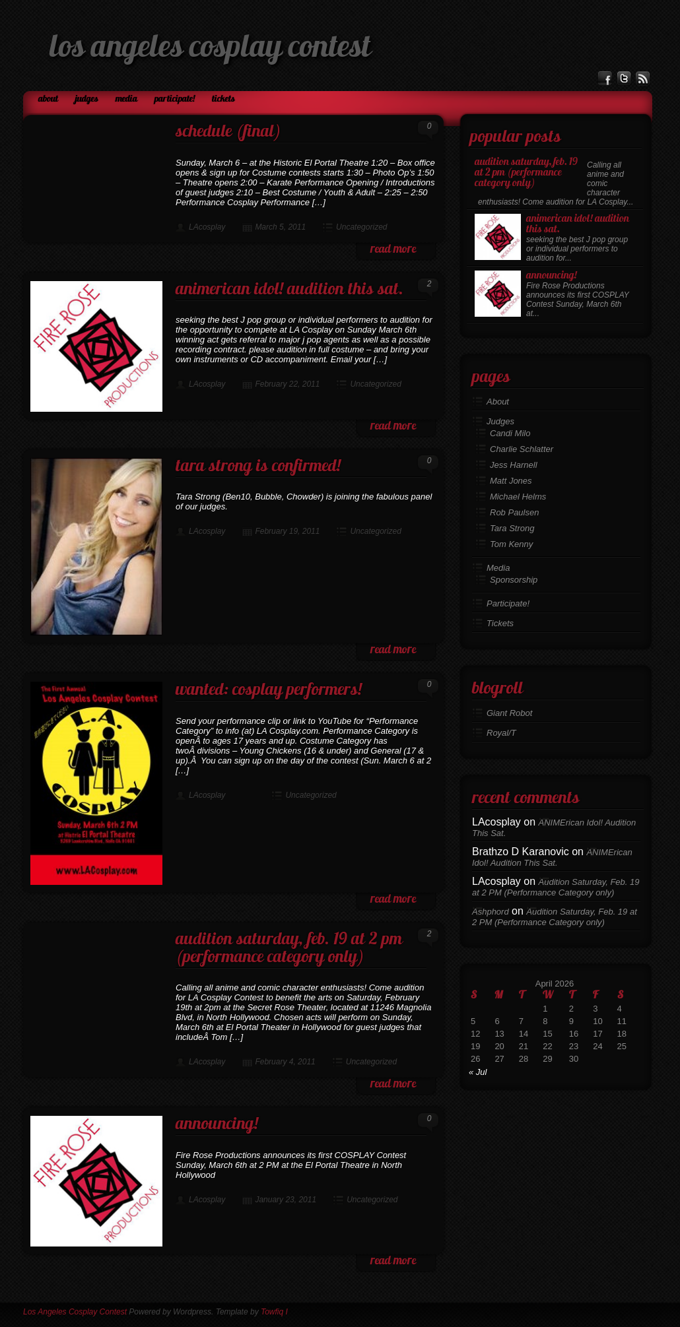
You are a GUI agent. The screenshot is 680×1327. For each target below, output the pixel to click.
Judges (86, 99)
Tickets (223, 99)
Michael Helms (518, 497)
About (48, 99)
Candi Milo (510, 433)
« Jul (478, 1072)
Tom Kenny (511, 544)
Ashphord (490, 912)
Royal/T (501, 733)
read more (393, 249)
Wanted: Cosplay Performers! (269, 690)
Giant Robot (509, 713)
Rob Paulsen (514, 512)
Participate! (174, 99)
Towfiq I (274, 1311)
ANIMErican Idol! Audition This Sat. (289, 290)
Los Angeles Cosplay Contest (210, 49)
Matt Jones (511, 481)
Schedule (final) (228, 132)
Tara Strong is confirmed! (258, 467)
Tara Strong (512, 528)
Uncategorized (361, 227)
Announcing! (217, 1125)
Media (126, 99)
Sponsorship (513, 580)
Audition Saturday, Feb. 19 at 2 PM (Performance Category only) (289, 949)
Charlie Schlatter (521, 449)
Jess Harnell (513, 465)
